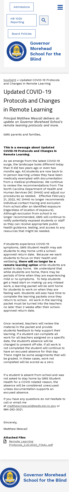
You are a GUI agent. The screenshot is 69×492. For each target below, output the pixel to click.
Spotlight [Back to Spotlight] (9, 80)
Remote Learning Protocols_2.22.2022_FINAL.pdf (31, 443)
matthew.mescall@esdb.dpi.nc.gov (31, 406)
